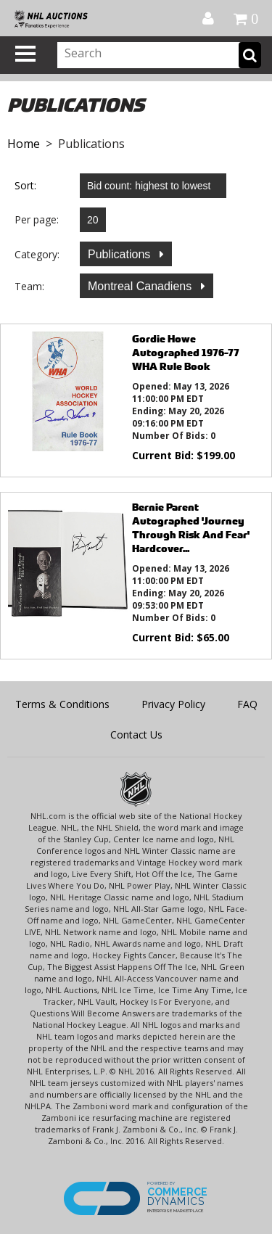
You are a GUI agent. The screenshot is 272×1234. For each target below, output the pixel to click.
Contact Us (136, 734)
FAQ (247, 704)
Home (23, 144)
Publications (121, 254)
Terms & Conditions (62, 704)
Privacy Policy (173, 704)
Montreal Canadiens (141, 286)
